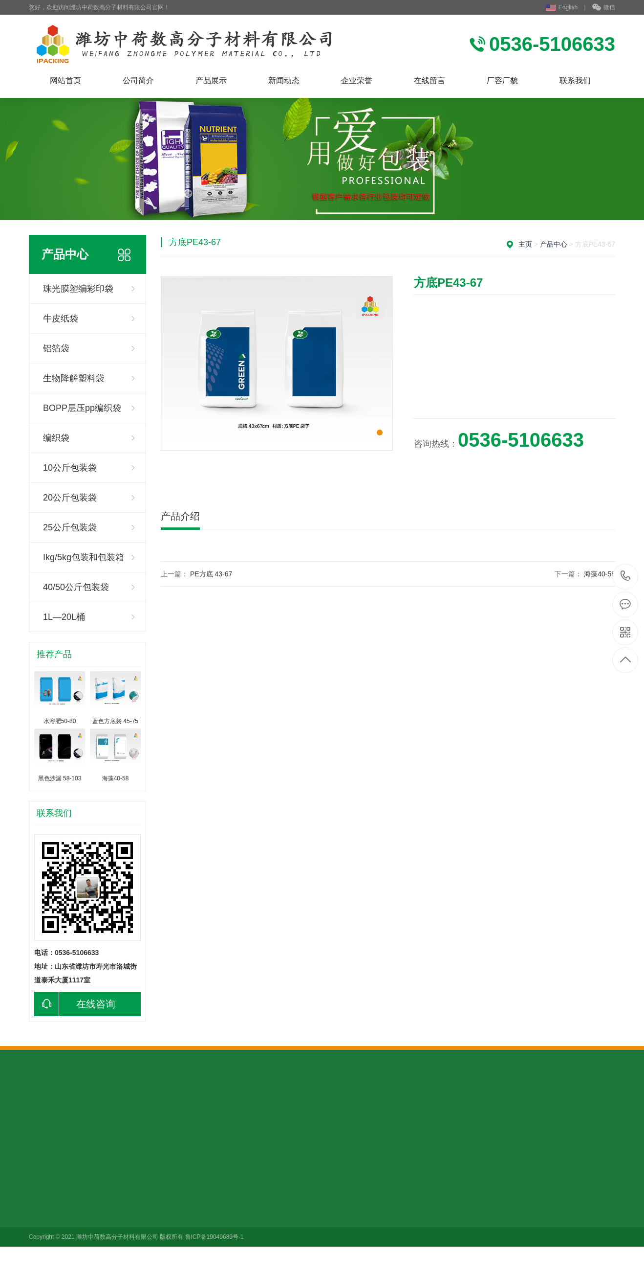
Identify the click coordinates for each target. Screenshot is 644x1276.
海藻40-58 (599, 574)
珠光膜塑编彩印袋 (78, 289)
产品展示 (211, 80)
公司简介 (138, 80)
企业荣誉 (356, 80)
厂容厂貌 (502, 80)
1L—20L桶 (64, 617)
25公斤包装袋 (70, 527)
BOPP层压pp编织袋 (82, 408)
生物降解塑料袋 (74, 378)
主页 (525, 244)
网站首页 (65, 80)
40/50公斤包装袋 (76, 587)
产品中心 (553, 244)
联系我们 (575, 80)
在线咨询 (74, 1004)
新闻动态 (284, 80)
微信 (603, 7)
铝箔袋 (56, 348)
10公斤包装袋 (70, 468)
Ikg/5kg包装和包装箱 (83, 557)
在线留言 (429, 80)
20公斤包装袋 (70, 497)
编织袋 (56, 438)
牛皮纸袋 (60, 318)
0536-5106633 (626, 577)
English (562, 7)
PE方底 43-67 (211, 574)
